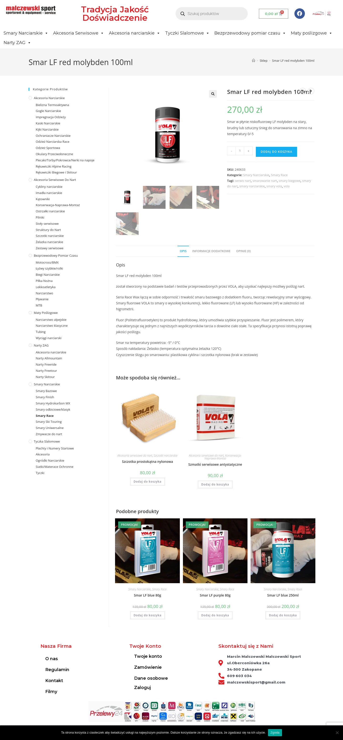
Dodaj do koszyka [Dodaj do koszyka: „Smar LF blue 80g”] (147, 615)
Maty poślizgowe (312, 33)
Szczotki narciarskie (166, 456)
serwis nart (243, 181)
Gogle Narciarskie (48, 111)
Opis (183, 251)
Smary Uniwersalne (50, 428)
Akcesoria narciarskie (134, 33)
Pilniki (40, 217)
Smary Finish (45, 397)
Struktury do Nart (48, 230)
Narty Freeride (46, 364)
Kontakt (54, 681)
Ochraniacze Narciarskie (53, 135)
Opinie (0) (243, 251)
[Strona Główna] (253, 60)
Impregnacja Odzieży (51, 117)
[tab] (183, 251)
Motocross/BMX (47, 262)
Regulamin (57, 670)
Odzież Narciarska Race (52, 141)
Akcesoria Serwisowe (78, 33)
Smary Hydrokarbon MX (53, 403)
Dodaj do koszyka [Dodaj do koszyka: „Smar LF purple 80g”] (215, 615)
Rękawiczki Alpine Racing (53, 166)
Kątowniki (43, 199)
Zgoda (274, 732)
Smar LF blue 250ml (283, 595)
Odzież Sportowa (48, 148)
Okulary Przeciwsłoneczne (54, 154)
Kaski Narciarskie (48, 123)
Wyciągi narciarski (48, 338)
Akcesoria (43, 454)
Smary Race (279, 175)
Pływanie (42, 299)
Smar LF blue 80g (147, 595)
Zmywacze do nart (49, 434)
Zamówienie (148, 667)
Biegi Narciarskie (48, 274)
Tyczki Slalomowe (187, 33)
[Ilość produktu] (240, 151)
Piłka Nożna (44, 281)
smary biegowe (289, 181)
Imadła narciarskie (49, 193)
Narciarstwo (44, 293)
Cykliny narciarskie (49, 186)
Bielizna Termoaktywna (52, 105)
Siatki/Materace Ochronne (54, 466)
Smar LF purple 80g (215, 595)
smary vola (274, 186)
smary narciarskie (252, 186)
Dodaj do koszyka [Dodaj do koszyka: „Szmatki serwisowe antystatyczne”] (215, 484)
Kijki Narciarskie (47, 129)
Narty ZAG (17, 42)
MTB (39, 305)
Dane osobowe (151, 678)
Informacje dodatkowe (211, 251)
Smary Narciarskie (26, 33)
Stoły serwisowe (47, 223)
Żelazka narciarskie (49, 242)
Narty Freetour (46, 370)
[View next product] (311, 91)
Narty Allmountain (49, 358)
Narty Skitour (45, 377)
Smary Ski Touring (49, 421)
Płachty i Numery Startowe (55, 448)
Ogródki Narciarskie (50, 460)
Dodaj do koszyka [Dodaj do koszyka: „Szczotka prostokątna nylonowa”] (147, 482)
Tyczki (40, 473)
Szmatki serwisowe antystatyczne (215, 464)
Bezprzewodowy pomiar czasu (250, 33)
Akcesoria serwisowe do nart (134, 456)
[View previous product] (302, 91)
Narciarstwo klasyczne (52, 325)
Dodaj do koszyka (276, 152)
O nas (51, 659)
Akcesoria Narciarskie (49, 98)
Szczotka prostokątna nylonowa (147, 461)
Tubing (40, 332)
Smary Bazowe (46, 391)
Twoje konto (148, 656)
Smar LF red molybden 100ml (293, 60)
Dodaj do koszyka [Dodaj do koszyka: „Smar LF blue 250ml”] (283, 615)
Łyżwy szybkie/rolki (49, 268)
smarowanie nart (264, 181)
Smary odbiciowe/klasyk (53, 409)
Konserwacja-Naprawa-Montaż (223, 457)
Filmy (51, 691)
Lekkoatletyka (45, 287)
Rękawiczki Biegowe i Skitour (56, 172)
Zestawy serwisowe (49, 248)
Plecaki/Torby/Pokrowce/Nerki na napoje (65, 160)
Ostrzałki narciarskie (50, 211)
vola (287, 186)
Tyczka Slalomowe (47, 441)
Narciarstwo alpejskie (51, 319)
